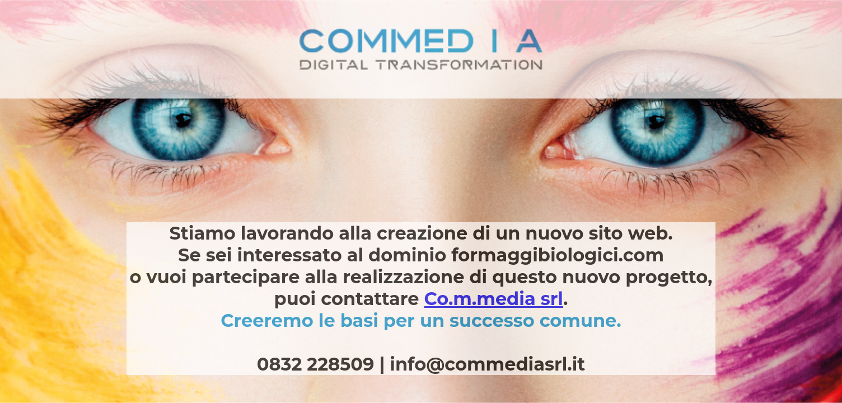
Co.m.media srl (493, 299)
